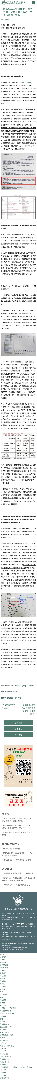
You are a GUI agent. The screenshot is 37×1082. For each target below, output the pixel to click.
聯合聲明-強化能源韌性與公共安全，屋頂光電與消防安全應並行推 (18, 826)
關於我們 (3, 954)
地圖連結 (30, 924)
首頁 (2, 19)
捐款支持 (18, 722)
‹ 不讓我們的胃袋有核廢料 (8, 706)
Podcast (3, 1005)
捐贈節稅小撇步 (5, 1062)
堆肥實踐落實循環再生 (12, 848)
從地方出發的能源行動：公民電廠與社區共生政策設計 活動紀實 (18, 879)
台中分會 (3, 1029)
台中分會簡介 (4, 1032)
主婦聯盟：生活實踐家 (8, 1008)
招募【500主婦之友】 (7, 1046)
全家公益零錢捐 (18, 950)
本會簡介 (3, 957)
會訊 (1, 1019)
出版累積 (3, 1016)
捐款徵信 (3, 978)
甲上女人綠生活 (5, 1011)
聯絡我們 (17, 947)
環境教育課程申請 (6, 1035)
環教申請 (3, 1075)
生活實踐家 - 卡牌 (6, 1027)
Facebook (24, 947)
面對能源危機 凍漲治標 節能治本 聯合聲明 (18, 833)
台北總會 (3, 1048)
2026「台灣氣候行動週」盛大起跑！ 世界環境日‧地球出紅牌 (18, 819)
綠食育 (2, 984)
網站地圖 (11, 947)
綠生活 (2, 989)
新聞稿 (7, 19)
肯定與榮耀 (4, 965)
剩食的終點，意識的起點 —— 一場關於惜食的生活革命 (18, 854)
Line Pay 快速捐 (5, 1056)
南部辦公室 (4, 1040)
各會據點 (3, 959)
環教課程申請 (4, 1078)
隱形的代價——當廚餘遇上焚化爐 (17, 859)
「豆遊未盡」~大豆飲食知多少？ (16, 884)
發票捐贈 (3, 1064)
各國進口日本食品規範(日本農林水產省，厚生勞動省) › (28, 709)
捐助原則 (3, 1072)
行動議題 (3, 981)
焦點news (3, 994)
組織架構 (3, 962)
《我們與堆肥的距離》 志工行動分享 (18, 873)
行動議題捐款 (4, 1059)
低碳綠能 (3, 986)
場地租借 (18, 728)
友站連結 (5, 947)
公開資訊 (3, 970)
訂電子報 (18, 734)
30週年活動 (4, 967)
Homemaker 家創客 (7, 1013)
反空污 (2, 1037)
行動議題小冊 (4, 1024)
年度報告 (3, 976)
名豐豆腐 (11, 950)
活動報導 (3, 1000)
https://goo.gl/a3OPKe (24, 685)
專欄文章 (3, 997)
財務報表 (3, 973)
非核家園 (18, 697)
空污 (1, 992)
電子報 (2, 1021)
